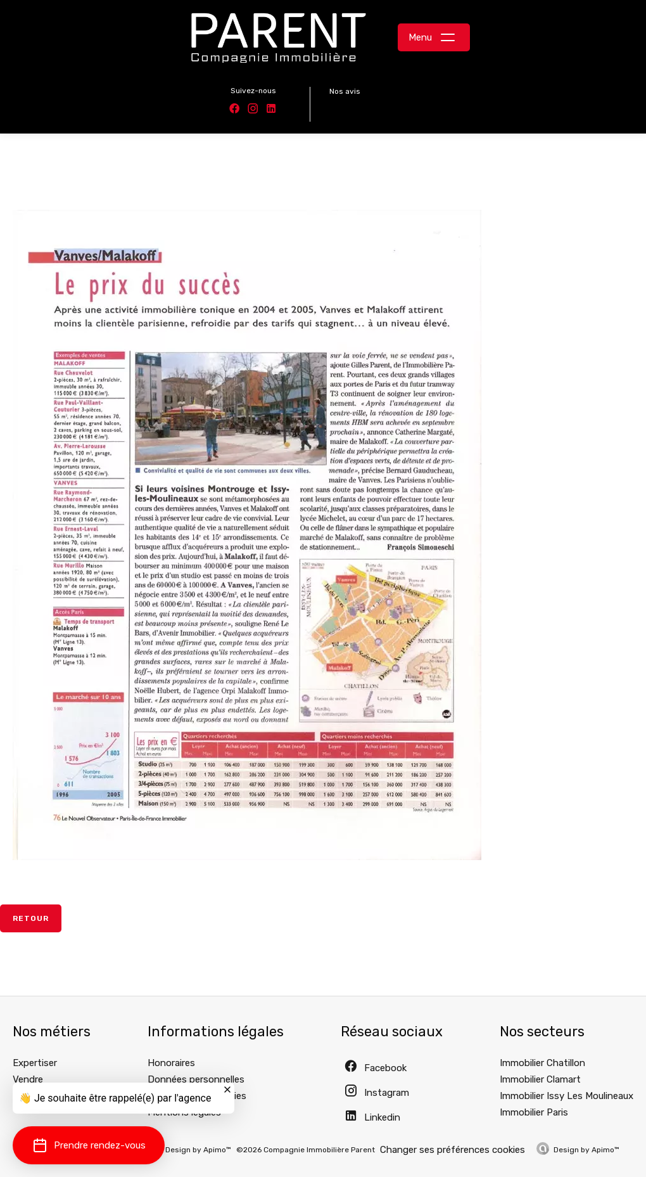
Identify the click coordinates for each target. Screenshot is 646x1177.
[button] (89, 1145)
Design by (586, 1149)
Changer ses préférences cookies (452, 1149)
